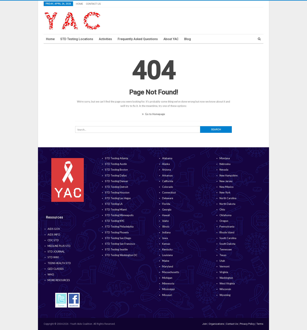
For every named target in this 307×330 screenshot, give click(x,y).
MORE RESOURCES (59, 280)
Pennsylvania (226, 226)
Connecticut (169, 192)
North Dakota (227, 203)
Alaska (166, 163)
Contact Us (232, 324)
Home (50, 39)
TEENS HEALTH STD (59, 263)
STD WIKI (53, 257)
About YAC (171, 39)
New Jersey (226, 181)
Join (204, 324)
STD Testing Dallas (116, 175)
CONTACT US (93, 3)
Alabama (167, 158)
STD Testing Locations (76, 39)
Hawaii (166, 215)
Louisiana (167, 255)
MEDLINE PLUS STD (59, 245)
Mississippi (168, 289)
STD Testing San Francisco (120, 243)
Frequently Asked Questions (138, 39)
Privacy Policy (247, 324)
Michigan (167, 277)
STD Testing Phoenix (117, 232)
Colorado (167, 186)
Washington (226, 277)
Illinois (165, 226)
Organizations (216, 324)
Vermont (224, 266)
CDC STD (53, 240)
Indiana (166, 232)
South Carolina (227, 238)
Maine (165, 260)
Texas (222, 255)
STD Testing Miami (116, 209)
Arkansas (167, 175)
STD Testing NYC (115, 220)
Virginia (223, 272)
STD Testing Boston (116, 169)
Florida (166, 203)
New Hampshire (228, 175)
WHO (51, 274)
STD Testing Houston (117, 192)
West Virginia (227, 283)
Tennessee (225, 249)
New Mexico (226, 186)
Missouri (167, 295)
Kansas (166, 243)
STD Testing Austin (116, 163)
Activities (105, 39)
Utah (222, 260)
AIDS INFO (54, 234)
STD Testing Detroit (116, 186)
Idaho (165, 220)
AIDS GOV (54, 228)
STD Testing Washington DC (121, 255)
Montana (224, 158)
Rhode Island (226, 232)
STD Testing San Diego (118, 238)
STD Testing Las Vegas (118, 198)
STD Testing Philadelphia (119, 226)
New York (224, 192)
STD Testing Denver (116, 181)
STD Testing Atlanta (116, 158)
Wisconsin (225, 289)
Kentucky (167, 249)
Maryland (167, 266)
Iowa (165, 238)
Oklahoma (225, 215)
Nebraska (224, 163)
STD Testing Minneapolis (119, 215)
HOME (79, 3)
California (167, 181)
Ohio (222, 209)
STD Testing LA (114, 203)
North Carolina (227, 198)
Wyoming (224, 295)
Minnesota (168, 283)
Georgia (166, 209)
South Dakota (227, 243)
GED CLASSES (56, 268)
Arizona (166, 169)
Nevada (223, 169)
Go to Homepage (153, 114)
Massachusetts (170, 272)
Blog (187, 39)
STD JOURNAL (56, 251)
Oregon (223, 220)
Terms (259, 324)
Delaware (167, 198)
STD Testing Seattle (116, 249)
